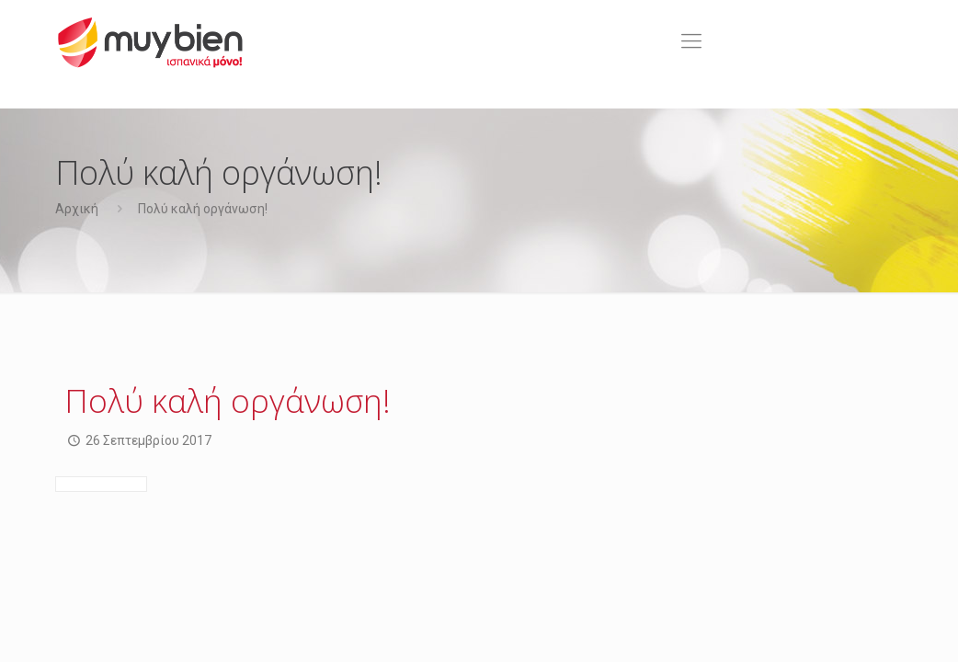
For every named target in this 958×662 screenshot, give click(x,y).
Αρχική (76, 208)
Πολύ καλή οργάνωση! (203, 208)
